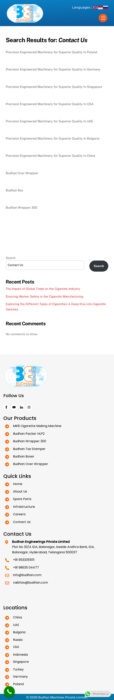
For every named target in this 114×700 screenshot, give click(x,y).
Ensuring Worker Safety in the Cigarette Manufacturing (44, 296)
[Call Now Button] (9, 691)
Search (11, 258)
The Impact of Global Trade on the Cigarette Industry (43, 288)
